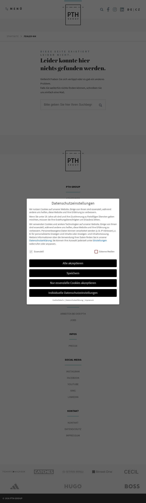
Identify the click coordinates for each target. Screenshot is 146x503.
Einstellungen (100, 238)
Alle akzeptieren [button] (73, 261)
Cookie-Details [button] (58, 298)
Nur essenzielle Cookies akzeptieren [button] (73, 281)
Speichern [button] (73, 271)
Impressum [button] (89, 298)
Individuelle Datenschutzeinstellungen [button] (73, 291)
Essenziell (36, 249)
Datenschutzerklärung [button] (74, 298)
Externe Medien (105, 249)
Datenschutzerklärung (40, 238)
